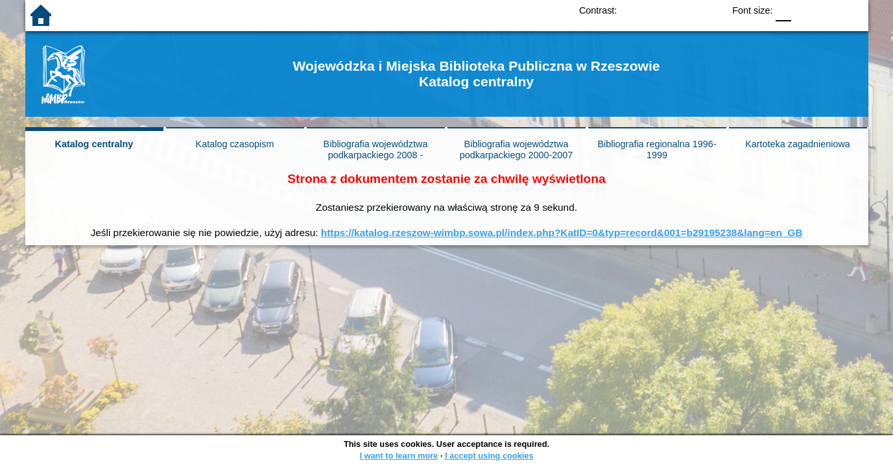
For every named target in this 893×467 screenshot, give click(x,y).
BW (657, 10)
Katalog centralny (94, 144)
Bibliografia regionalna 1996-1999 (656, 149)
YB (684, 10)
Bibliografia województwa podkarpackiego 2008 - (376, 149)
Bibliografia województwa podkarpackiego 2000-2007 (516, 149)
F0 (784, 10)
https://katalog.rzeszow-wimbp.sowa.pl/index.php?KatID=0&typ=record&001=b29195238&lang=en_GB (562, 232)
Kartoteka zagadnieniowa (797, 144)
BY (710, 10)
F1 (806, 10)
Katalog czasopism (235, 144)
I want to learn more (398, 456)
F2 (836, 10)
